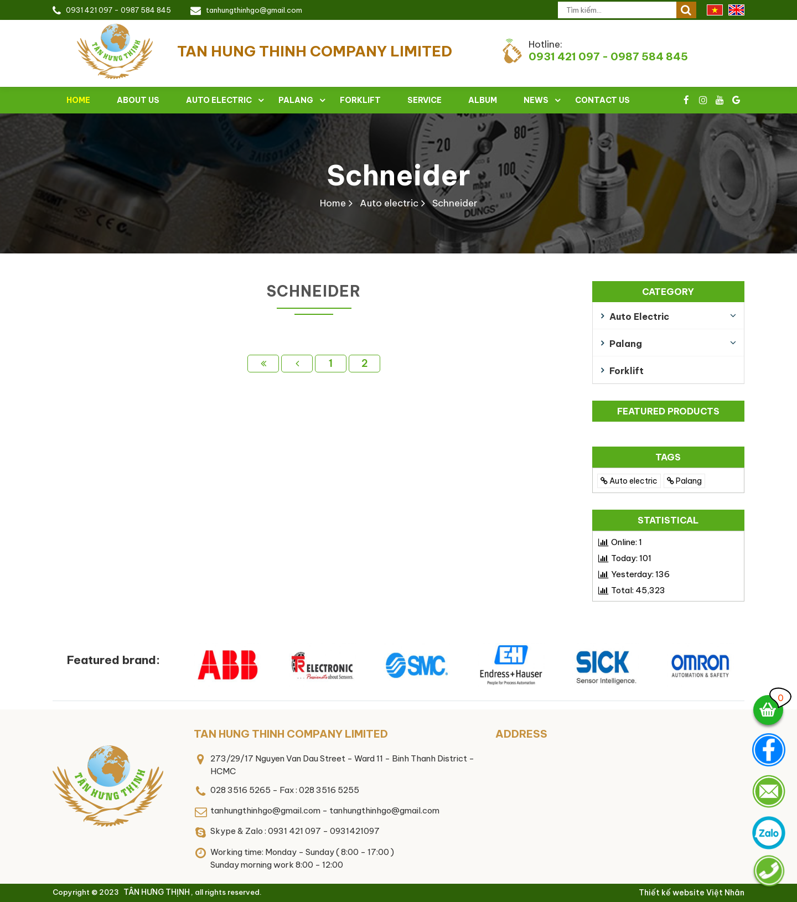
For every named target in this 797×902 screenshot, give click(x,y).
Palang (295, 100)
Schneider (398, 175)
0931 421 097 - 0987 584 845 (118, 10)
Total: (638, 590)
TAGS (668, 457)
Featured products (668, 411)
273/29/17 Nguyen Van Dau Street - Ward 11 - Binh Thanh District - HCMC (342, 764)
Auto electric (219, 100)
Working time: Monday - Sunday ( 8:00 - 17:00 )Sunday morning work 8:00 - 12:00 (302, 858)
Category (668, 291)
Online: (626, 542)
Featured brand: (113, 659)
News (536, 100)
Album (482, 100)
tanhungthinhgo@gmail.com (254, 10)
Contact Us (602, 100)
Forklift (360, 100)
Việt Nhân (725, 893)
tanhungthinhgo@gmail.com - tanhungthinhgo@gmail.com (324, 810)
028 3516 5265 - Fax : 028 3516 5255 (284, 790)
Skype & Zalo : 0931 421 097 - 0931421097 (295, 831)
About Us (138, 100)
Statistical (668, 520)
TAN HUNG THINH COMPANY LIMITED (291, 733)
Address (521, 733)
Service (424, 100)
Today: (631, 558)
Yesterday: (640, 574)
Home (78, 100)
